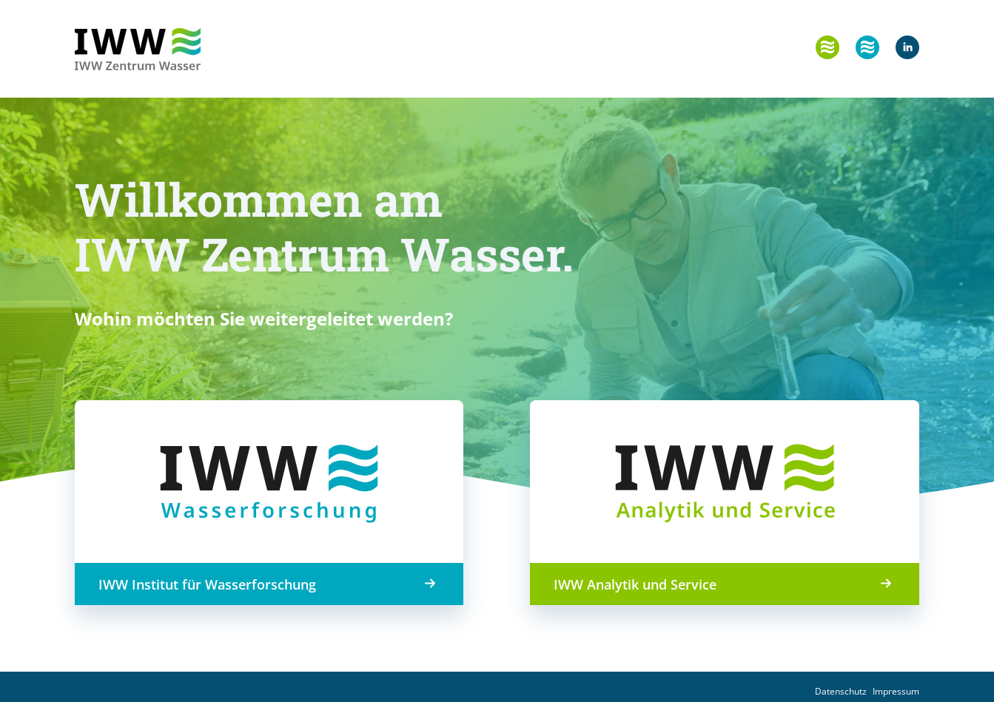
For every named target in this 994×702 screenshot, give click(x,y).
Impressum (896, 691)
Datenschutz (841, 691)
